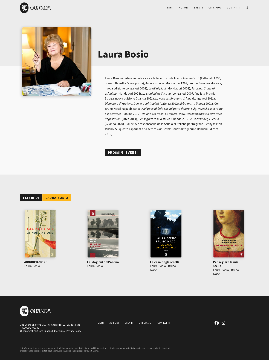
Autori (184, 8)
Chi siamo (215, 8)
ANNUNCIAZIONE (35, 262)
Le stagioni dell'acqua (103, 262)
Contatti (233, 8)
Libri (170, 8)
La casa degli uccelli (164, 262)
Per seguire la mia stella (226, 264)
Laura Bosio (32, 266)
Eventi (198, 8)
